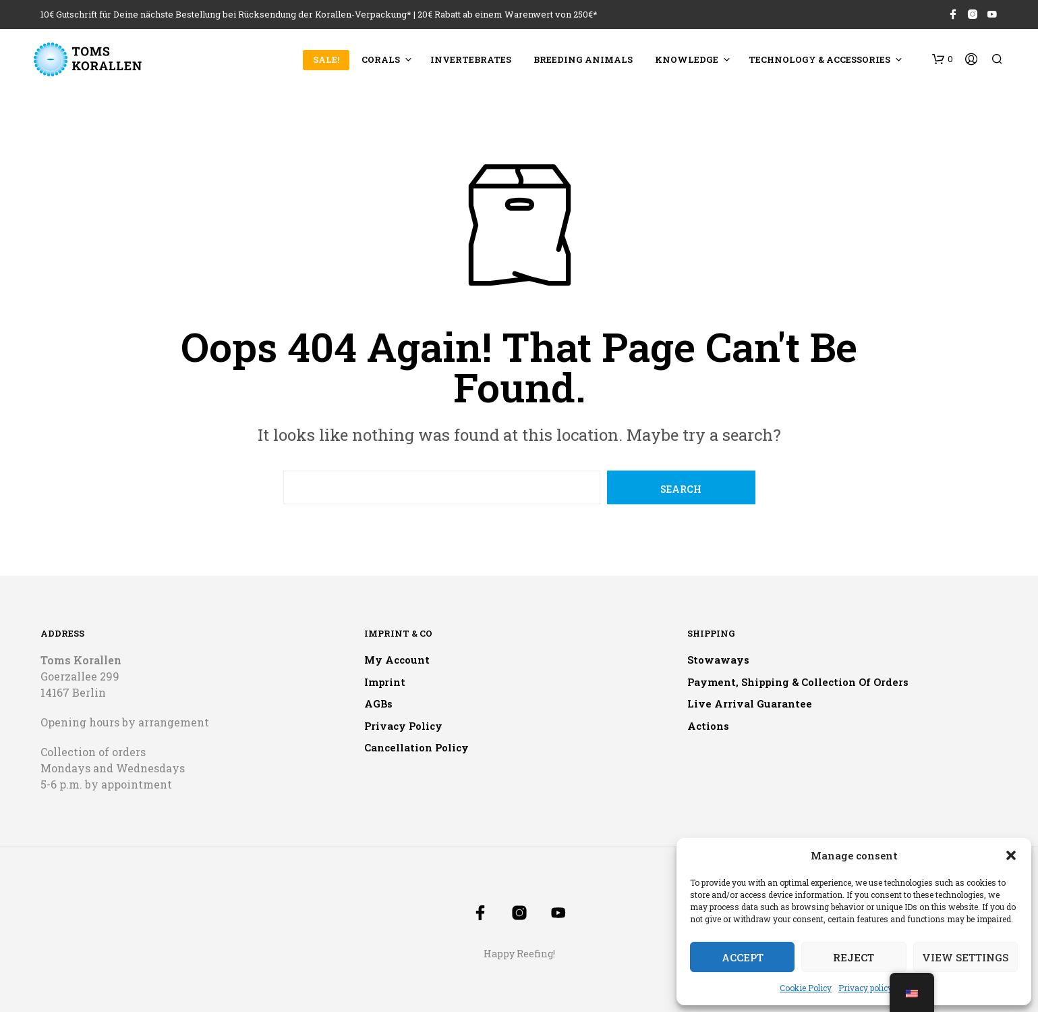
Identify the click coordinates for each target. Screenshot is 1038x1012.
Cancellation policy (416, 747)
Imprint (384, 682)
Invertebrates (470, 59)
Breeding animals (583, 59)
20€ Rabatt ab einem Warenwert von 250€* (507, 14)
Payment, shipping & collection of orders (798, 682)
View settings (965, 957)
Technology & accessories (819, 59)
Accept (742, 957)
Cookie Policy (806, 987)
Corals (381, 59)
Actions (708, 726)
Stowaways (718, 659)
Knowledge (686, 59)
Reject (853, 957)
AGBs (378, 703)
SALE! (326, 59)
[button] (1011, 855)
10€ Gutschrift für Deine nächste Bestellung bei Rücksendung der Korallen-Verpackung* (225, 14)
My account (397, 659)
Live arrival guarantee (749, 703)
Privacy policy (865, 987)
